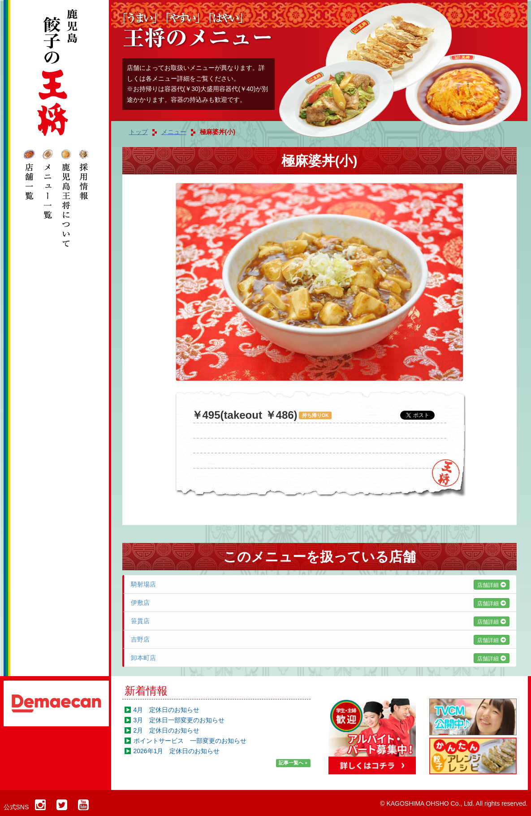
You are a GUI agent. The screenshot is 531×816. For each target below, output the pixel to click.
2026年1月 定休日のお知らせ (177, 751)
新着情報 (146, 691)
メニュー (173, 131)
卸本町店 (320, 657)
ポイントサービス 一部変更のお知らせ (190, 740)
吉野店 (320, 639)
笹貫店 (320, 620)
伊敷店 (320, 602)
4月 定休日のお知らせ (167, 709)
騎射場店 (320, 584)
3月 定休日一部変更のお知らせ (179, 720)
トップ (138, 131)
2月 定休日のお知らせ (167, 730)
